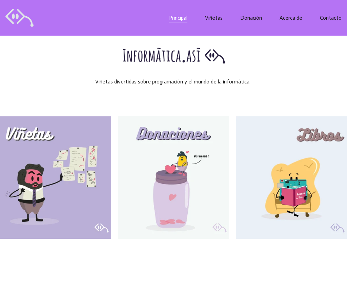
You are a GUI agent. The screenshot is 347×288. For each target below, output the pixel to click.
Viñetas (214, 18)
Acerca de (291, 18)
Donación (251, 18)
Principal (178, 18)
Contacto (331, 18)
